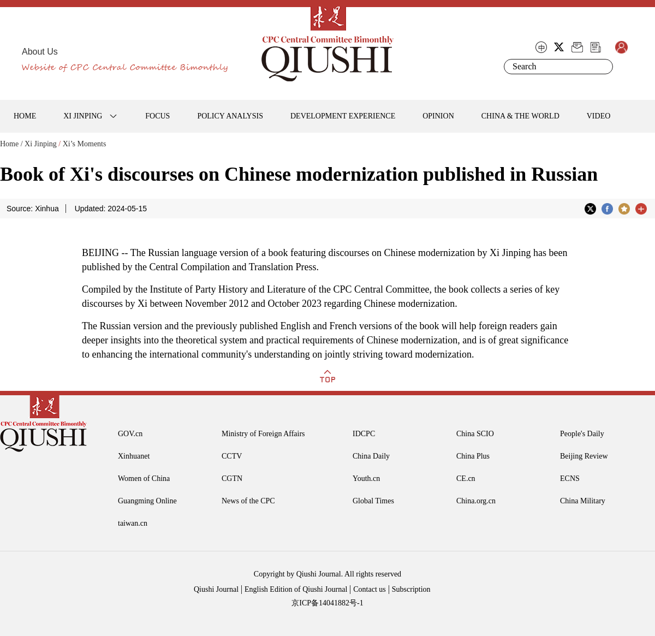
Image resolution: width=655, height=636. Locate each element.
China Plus (473, 456)
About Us (40, 51)
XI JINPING (82, 116)
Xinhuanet (134, 456)
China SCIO (475, 434)
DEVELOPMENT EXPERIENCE (342, 116)
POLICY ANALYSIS (230, 116)
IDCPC (364, 434)
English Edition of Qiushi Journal (296, 589)
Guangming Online (147, 501)
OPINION (438, 116)
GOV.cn (130, 434)
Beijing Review (584, 456)
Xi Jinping (41, 144)
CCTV (232, 456)
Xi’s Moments (84, 144)
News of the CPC (248, 501)
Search (602, 67)
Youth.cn (366, 478)
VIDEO (599, 116)
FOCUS (157, 116)
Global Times (373, 501)
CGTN (232, 478)
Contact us (369, 589)
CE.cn (465, 478)
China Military (582, 501)
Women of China (144, 478)
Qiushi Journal (216, 589)
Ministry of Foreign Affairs (263, 434)
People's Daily (582, 434)
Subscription (411, 589)
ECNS (570, 478)
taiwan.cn (132, 523)
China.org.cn (476, 501)
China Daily (371, 456)
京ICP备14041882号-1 (327, 603)
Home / (11, 144)
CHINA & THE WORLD (520, 116)
